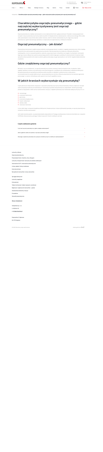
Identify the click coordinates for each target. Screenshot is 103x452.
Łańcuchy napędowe (17, 179)
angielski (76, 12)
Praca (57, 9)
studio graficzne (80, 227)
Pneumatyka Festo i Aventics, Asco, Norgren (22, 157)
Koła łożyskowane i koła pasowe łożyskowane (24, 20)
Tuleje (36, 11)
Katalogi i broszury (35, 9)
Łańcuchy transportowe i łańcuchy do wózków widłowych (25, 160)
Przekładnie (55, 19)
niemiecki (76, 14)
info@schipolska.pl (73, 4)
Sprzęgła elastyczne (17, 176)
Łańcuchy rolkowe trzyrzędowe (70, 16)
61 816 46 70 (16, 208)
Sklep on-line (86, 9)
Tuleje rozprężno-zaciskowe (41, 15)
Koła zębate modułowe (22, 26)
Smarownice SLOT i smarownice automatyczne (41, 23)
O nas (13, 9)
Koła (17, 11)
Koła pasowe (19, 13)
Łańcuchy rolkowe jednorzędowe (70, 13)
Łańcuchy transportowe (58, 16)
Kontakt (64, 9)
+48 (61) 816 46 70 (72, 2)
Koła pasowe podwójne (30, 14)
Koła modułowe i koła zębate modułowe (25, 22)
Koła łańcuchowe (16, 169)
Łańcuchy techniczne (57, 15)
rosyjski (76, 15)
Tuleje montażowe (39, 13)
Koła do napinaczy (20, 15)
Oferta (19, 9)
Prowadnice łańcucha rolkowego (41, 19)
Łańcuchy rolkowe (57, 13)
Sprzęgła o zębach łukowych (59, 21)
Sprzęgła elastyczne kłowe (40, 21)
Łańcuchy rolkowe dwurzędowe (70, 14)
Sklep (26, 9)
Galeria (51, 9)
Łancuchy (55, 11)
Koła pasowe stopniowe (30, 16)
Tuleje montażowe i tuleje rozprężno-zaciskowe (23, 185)
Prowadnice (15, 193)
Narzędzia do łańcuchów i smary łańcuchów (78, 23)
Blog (45, 9)
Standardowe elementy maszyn (19, 190)
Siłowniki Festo (74, 19)
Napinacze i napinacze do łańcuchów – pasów (43, 27)
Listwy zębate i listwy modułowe (60, 22)
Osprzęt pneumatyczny (76, 21)
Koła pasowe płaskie (29, 18)
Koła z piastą (26, 24)
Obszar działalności (17, 201)
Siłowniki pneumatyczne (18, 196)
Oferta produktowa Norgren (77, 18)
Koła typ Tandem (20, 24)
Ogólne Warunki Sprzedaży (17, 10)
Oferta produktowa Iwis (58, 18)
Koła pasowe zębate (29, 13)
